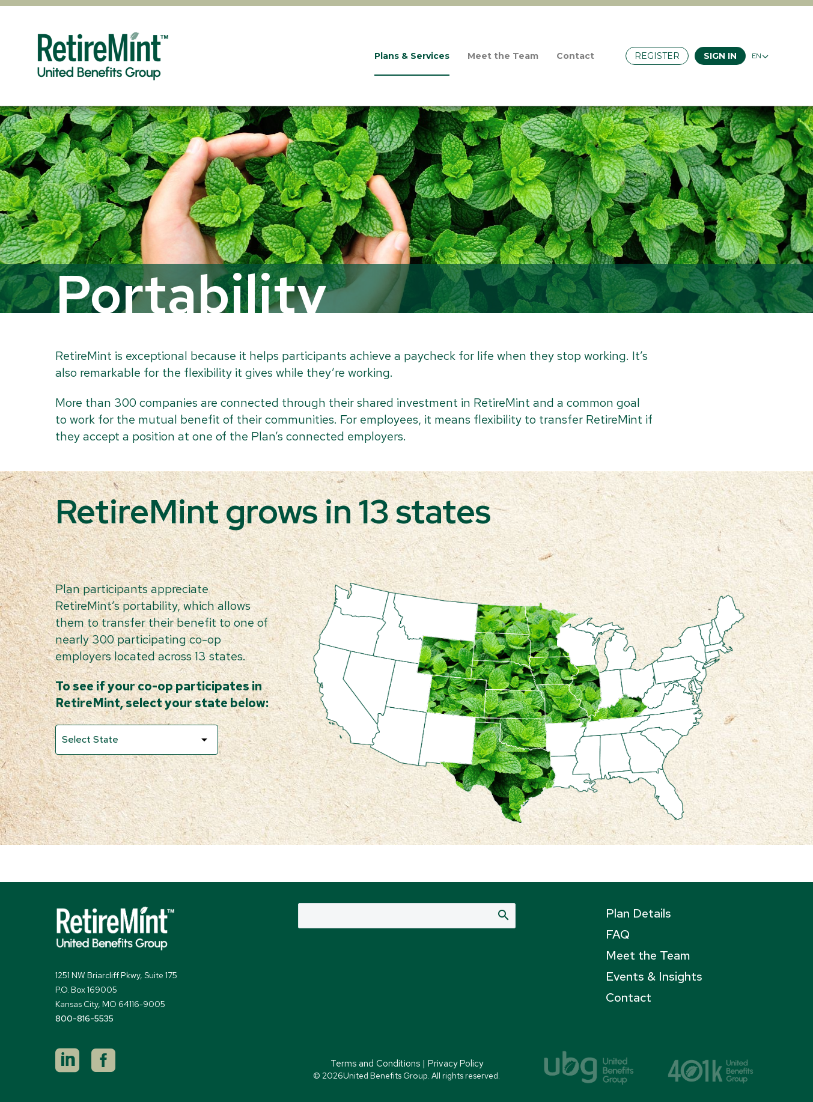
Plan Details (638, 913)
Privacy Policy (455, 1064)
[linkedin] (67, 1061)
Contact (575, 55)
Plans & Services (411, 55)
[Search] (407, 915)
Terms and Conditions (375, 1064)
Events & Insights (654, 976)
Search (503, 914)
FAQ (618, 934)
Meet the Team (502, 55)
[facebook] (103, 1061)
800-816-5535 (84, 1018)
